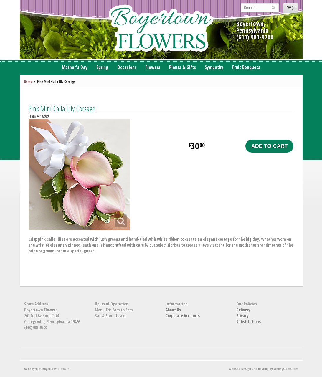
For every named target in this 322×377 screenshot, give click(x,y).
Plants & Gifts (182, 67)
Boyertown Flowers (161, 29)
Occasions (127, 67)
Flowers (153, 67)
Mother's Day (74, 67)
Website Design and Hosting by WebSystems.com (263, 368)
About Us (173, 309)
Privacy (242, 315)
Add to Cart (269, 146)
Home (28, 81)
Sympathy (214, 67)
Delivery (243, 309)
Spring (102, 67)
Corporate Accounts (183, 315)
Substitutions (248, 321)
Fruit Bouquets (246, 67)
